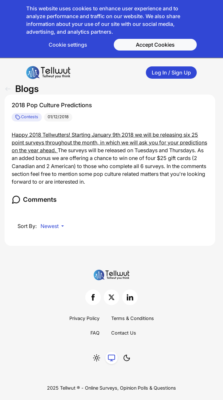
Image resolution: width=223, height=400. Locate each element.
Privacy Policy (84, 318)
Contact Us (123, 333)
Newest (50, 226)
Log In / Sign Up (171, 72)
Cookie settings (68, 44)
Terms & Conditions (132, 318)
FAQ (95, 333)
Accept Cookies (155, 44)
